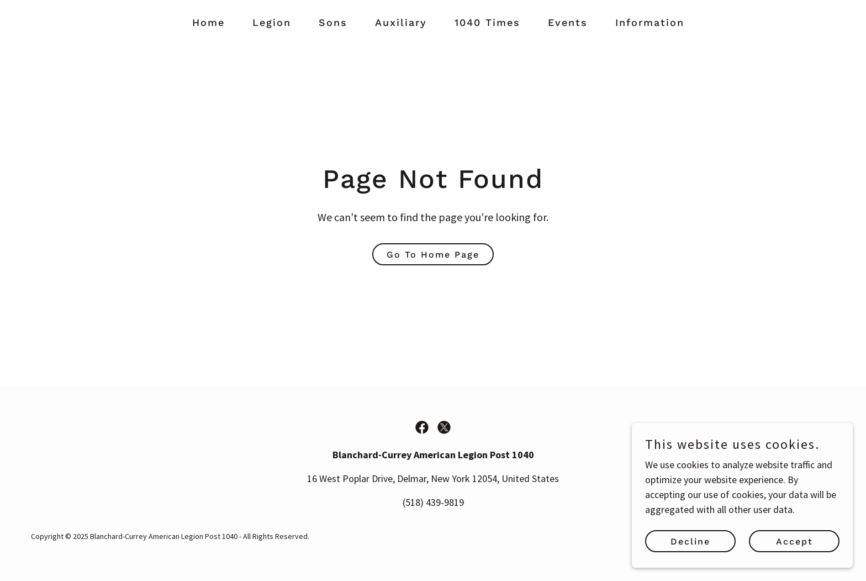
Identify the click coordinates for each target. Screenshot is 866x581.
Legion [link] (271, 22)
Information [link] (649, 22)
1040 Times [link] (487, 22)
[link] (422, 427)
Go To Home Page (433, 254)
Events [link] (568, 22)
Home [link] (208, 22)
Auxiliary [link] (401, 22)
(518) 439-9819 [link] (433, 502)
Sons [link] (333, 22)
